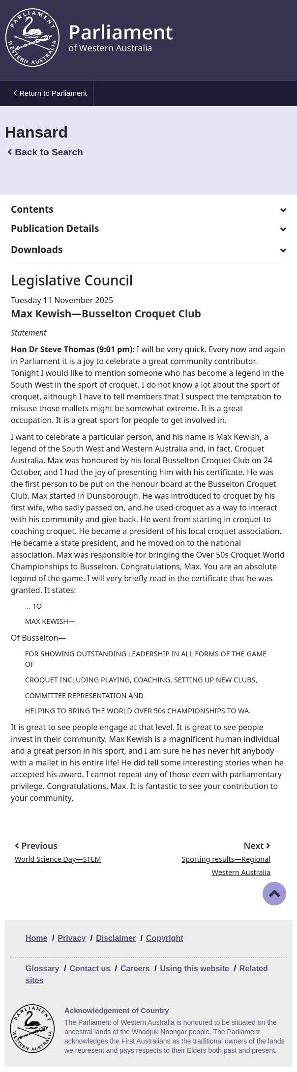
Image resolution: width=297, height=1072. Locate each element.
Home (36, 938)
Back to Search (45, 152)
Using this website (194, 968)
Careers (135, 968)
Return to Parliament (50, 93)
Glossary (42, 968)
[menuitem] (49, 93)
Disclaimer (116, 938)
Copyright (164, 938)
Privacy (72, 938)
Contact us (89, 968)
